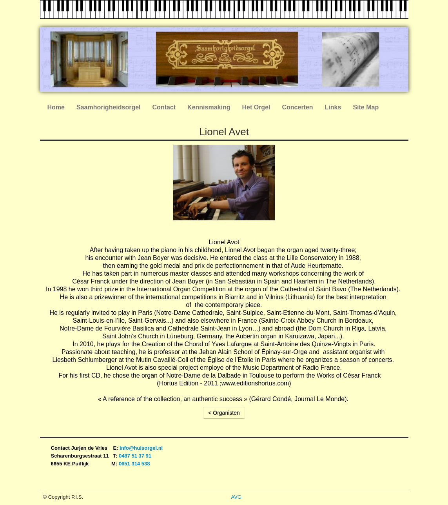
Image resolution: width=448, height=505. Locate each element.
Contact (164, 107)
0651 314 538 (134, 464)
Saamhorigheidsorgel (108, 107)
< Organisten (224, 413)
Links (333, 107)
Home (56, 107)
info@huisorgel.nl (141, 448)
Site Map (366, 107)
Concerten (297, 107)
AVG (236, 497)
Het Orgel (256, 107)
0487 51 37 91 (136, 456)
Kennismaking (208, 107)
